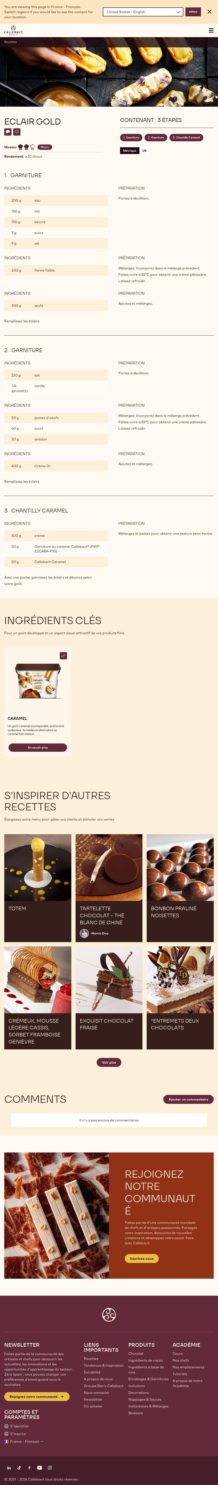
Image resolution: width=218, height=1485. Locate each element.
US (144, 151)
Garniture (132, 137)
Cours (178, 1353)
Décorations (138, 1392)
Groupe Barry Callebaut (103, 1386)
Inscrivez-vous (141, 1258)
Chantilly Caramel (188, 137)
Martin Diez (99, 933)
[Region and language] (143, 11)
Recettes (10, 42)
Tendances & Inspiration (104, 1365)
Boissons (135, 1413)
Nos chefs (181, 1360)
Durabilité (92, 1372)
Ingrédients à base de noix (146, 1369)
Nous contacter (97, 1392)
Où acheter (93, 1406)
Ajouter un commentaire (188, 1099)
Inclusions (136, 1386)
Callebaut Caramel (50, 562)
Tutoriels (180, 1374)
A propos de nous (98, 1379)
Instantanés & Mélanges (148, 1406)
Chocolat (135, 1353)
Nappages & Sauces (144, 1399)
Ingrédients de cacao (145, 1360)
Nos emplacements (188, 1367)
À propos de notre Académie (187, 1383)
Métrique (129, 151)
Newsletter (93, 1399)
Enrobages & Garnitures (148, 1379)
